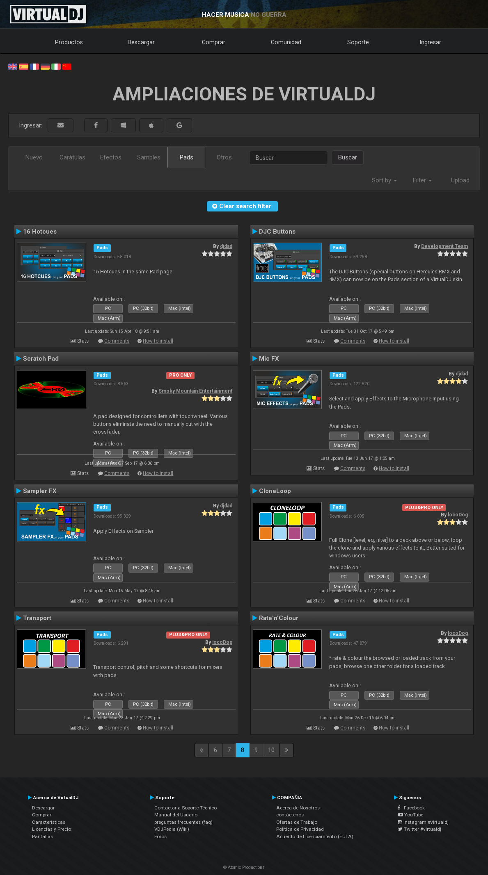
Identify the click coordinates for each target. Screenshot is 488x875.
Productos (69, 42)
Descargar (141, 42)
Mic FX (269, 358)
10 (271, 750)
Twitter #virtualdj (419, 829)
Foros (160, 836)
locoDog (458, 515)
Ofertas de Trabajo (296, 822)
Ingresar (430, 42)
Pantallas (42, 836)
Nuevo (34, 157)
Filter (422, 180)
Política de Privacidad (300, 829)
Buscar (347, 157)
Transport (37, 618)
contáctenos (290, 815)
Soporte (358, 42)
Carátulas (72, 157)
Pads (186, 157)
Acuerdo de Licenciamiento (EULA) (314, 836)
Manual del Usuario (175, 815)
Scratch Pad (41, 358)
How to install (158, 341)
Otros (224, 157)
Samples (148, 157)
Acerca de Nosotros (298, 808)
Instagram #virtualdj (423, 822)
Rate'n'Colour (278, 618)
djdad (226, 246)
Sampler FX (40, 491)
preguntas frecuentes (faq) (183, 822)
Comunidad (286, 42)
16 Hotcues (40, 231)
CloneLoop (275, 491)
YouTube (410, 815)
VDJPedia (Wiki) (171, 829)
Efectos (110, 157)
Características (48, 822)
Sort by (384, 180)
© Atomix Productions (244, 867)
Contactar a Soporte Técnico (185, 808)
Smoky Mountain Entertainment (195, 391)
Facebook (411, 808)
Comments (116, 341)
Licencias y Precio (51, 829)
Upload (460, 180)
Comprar (213, 42)
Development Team (444, 246)
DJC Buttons (277, 231)
